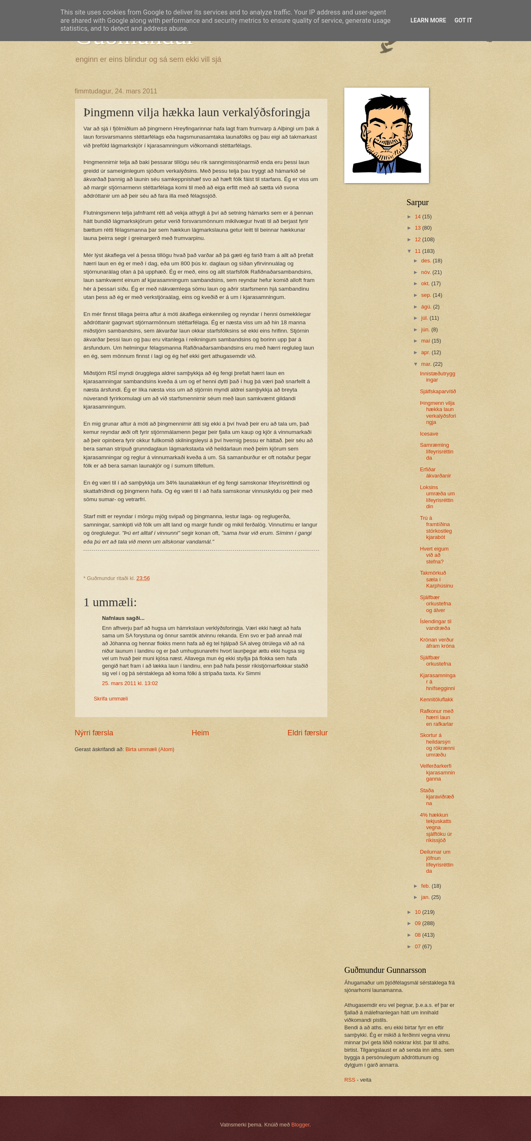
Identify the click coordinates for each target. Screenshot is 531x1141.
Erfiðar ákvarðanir (435, 472)
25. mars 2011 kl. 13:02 (130, 683)
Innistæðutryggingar (437, 376)
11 (418, 251)
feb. (426, 886)
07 (418, 946)
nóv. (426, 272)
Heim (200, 733)
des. (427, 260)
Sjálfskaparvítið (438, 391)
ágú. (427, 307)
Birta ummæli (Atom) (149, 749)
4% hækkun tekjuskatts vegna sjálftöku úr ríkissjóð (436, 828)
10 (418, 912)
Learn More (428, 20)
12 (418, 239)
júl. (425, 318)
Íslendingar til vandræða (435, 624)
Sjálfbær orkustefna (435, 660)
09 (418, 923)
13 (418, 228)
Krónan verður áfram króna (437, 643)
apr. (426, 352)
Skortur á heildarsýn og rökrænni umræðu (437, 744)
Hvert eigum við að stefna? (434, 555)
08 (418, 935)
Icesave (429, 434)
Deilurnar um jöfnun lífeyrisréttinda (436, 861)
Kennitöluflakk (436, 699)
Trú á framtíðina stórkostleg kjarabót (436, 527)
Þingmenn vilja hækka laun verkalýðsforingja (438, 412)
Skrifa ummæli (111, 698)
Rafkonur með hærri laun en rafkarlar (436, 717)
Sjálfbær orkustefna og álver (435, 603)
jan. (426, 897)
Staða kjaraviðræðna (437, 796)
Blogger (300, 1124)
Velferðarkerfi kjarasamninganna (437, 772)
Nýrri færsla (94, 733)
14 (418, 216)
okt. (426, 283)
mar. (427, 364)
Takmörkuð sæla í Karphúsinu (436, 579)
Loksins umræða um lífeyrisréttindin (437, 496)
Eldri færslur (307, 733)
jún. (426, 329)
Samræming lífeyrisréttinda (436, 451)
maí (426, 341)
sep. (427, 295)
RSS (349, 1080)
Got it (463, 20)
